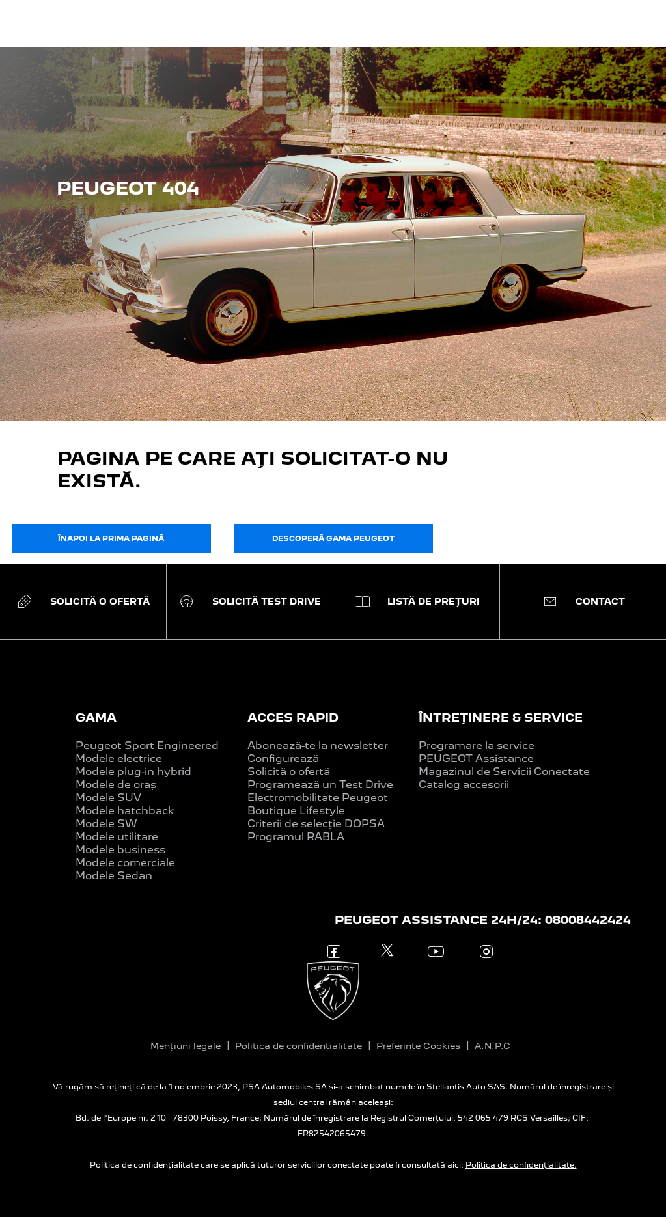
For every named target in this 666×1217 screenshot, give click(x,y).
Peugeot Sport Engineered (147, 745)
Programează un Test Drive (320, 784)
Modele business (120, 849)
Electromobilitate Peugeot (317, 797)
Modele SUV (108, 797)
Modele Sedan (114, 875)
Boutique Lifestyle (296, 810)
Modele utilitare (117, 836)
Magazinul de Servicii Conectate (504, 771)
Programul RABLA (295, 836)
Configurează (283, 758)
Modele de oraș (116, 784)
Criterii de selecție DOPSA (316, 823)
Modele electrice (119, 758)
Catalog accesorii (464, 784)
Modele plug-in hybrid (133, 771)
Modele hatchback (125, 810)
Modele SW (106, 823)
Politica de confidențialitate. (521, 1164)
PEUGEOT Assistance (476, 758)
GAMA (96, 717)
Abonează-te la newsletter (317, 745)
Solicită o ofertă (288, 771)
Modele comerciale (125, 862)
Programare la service (476, 745)
